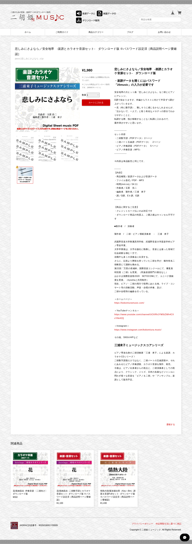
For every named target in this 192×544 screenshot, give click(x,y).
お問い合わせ (164, 32)
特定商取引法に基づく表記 (168, 524)
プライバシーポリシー (142, 524)
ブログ (130, 32)
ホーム (28, 32)
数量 (84, 95)
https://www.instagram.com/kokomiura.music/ (138, 330)
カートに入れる (96, 102)
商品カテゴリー (96, 32)
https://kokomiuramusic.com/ (129, 303)
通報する (170, 424)
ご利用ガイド (61, 32)
